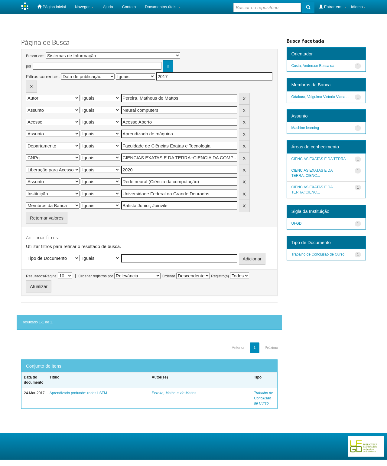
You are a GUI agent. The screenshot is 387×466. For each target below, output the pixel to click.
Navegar (84, 7)
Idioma (358, 7)
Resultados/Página (41, 276)
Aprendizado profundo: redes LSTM (78, 393)
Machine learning (305, 128)
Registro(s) (220, 276)
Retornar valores (46, 217)
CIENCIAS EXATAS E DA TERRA (318, 159)
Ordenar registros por (95, 276)
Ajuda (108, 7)
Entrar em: (332, 6)
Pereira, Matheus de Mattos (174, 393)
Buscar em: (35, 56)
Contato (129, 7)
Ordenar (168, 276)
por (28, 66)
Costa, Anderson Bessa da (312, 66)
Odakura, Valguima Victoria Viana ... (320, 97)
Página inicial (51, 6)
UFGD (296, 223)
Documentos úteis (162, 7)
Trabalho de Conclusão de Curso (263, 398)
